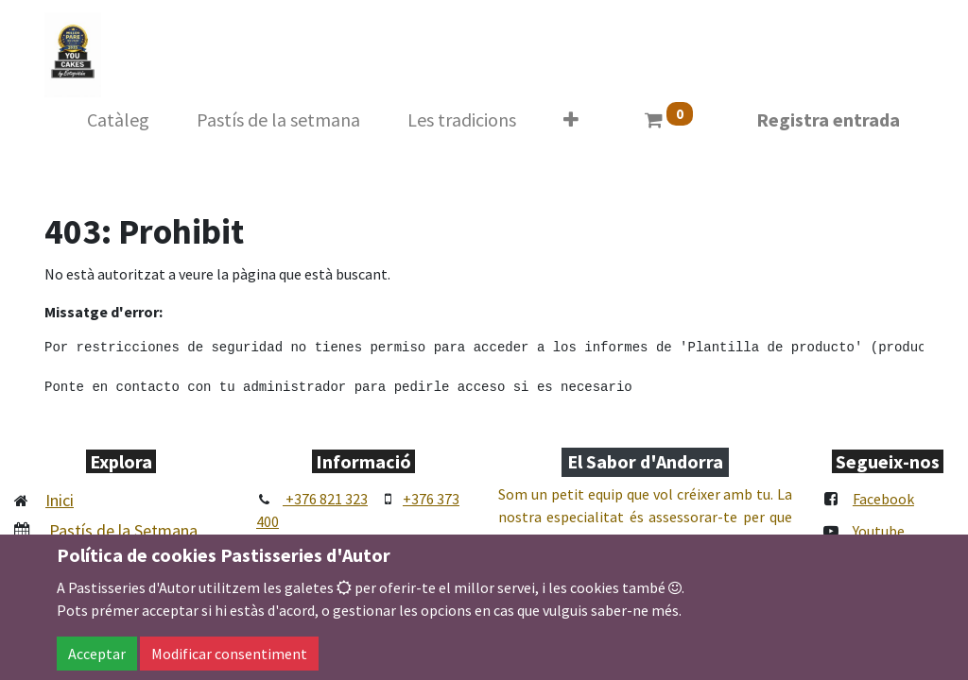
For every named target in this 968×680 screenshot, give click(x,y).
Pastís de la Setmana (123, 530)
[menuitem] (118, 120)
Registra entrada (828, 119)
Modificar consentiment (229, 653)
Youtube (879, 530)
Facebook (883, 498)
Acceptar (97, 653)
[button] (571, 120)
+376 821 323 (325, 498)
